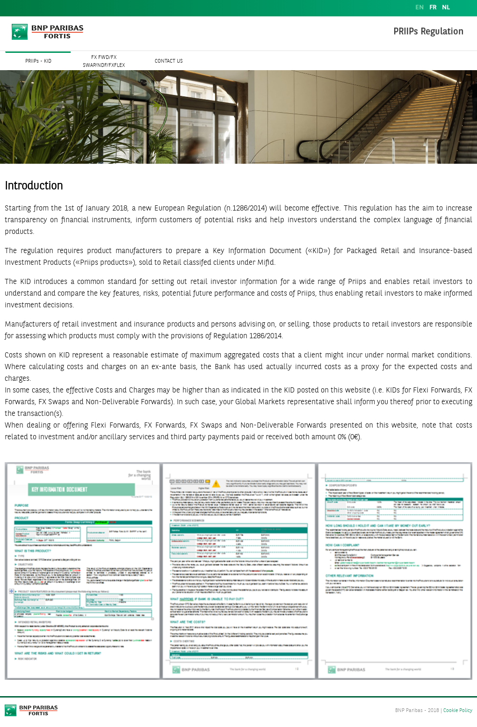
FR (432, 8)
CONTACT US (169, 61)
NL (446, 8)
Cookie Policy (457, 711)
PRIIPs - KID (38, 61)
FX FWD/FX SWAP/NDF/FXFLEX (104, 62)
